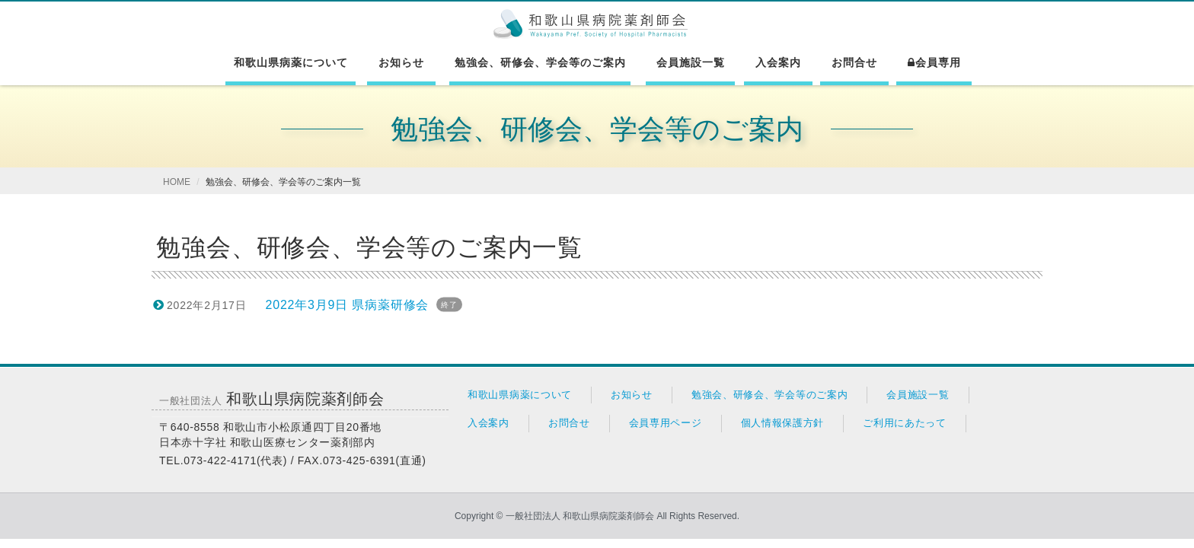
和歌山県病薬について (291, 62)
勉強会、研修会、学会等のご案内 (540, 62)
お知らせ (401, 62)
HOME (176, 182)
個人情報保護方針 (783, 423)
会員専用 (934, 62)
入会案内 (778, 62)
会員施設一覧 (690, 62)
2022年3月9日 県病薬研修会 (347, 304)
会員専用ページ (665, 423)
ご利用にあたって (905, 423)
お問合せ (854, 62)
